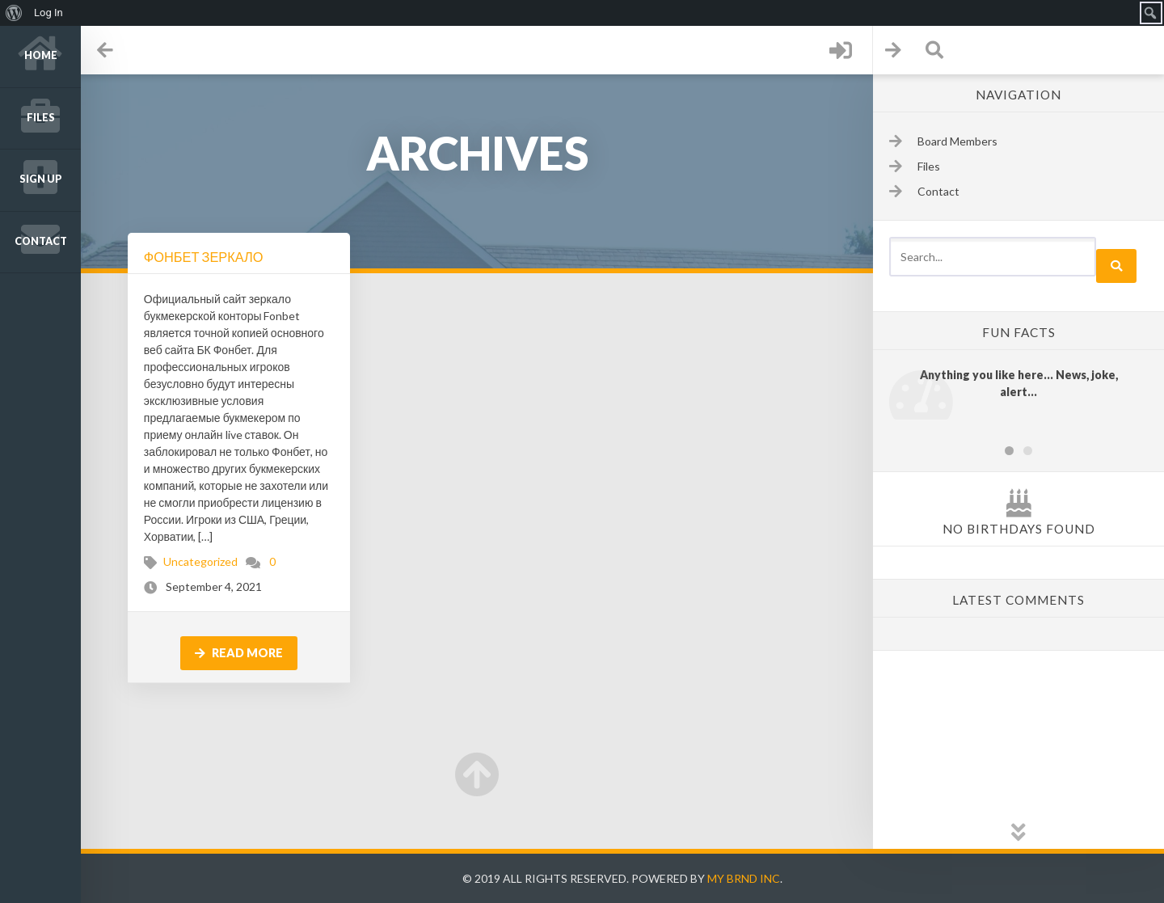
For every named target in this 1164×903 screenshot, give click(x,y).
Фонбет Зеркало (204, 256)
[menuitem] (14, 13)
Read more (239, 653)
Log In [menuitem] (48, 12)
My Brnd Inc (743, 878)
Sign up (40, 179)
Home (40, 55)
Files (41, 118)
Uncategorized (200, 561)
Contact (41, 241)
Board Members (957, 141)
